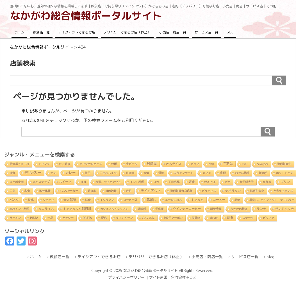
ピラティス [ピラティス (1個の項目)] (209, 190)
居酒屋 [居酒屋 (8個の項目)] (152, 163)
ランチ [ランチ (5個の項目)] (261, 208)
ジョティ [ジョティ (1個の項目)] (48, 199)
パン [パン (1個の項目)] (244, 163)
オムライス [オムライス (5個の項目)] (173, 163)
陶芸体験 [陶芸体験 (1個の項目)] (45, 190)
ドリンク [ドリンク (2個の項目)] (44, 163)
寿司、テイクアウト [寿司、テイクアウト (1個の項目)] (108, 181)
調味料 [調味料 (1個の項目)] (142, 208)
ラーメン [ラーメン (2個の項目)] (15, 217)
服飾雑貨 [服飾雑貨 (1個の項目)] (111, 190)
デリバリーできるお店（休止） (127, 32)
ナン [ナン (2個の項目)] (53, 172)
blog (230, 32)
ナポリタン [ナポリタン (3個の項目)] (233, 190)
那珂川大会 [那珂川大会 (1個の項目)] (257, 190)
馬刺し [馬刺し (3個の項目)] (151, 199)
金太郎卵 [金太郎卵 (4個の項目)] (69, 199)
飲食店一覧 (41, 32)
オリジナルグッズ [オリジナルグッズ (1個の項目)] (90, 163)
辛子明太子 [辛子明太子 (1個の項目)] (247, 181)
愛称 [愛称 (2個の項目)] (104, 217)
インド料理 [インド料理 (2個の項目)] (137, 181)
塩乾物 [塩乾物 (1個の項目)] (196, 217)
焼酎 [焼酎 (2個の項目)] (114, 163)
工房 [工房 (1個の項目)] (12, 190)
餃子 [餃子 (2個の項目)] (87, 172)
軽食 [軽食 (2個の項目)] (88, 199)
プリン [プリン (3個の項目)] (285, 181)
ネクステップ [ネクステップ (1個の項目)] (41, 181)
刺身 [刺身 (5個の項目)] (230, 217)
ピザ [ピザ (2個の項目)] (227, 181)
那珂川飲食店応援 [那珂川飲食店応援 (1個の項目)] (181, 190)
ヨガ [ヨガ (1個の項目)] (156, 181)
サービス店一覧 (206, 32)
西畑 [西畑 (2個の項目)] (211, 163)
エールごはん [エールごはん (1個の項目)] (173, 199)
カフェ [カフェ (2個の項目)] (206, 172)
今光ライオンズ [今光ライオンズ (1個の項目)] (283, 190)
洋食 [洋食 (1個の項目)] (12, 172)
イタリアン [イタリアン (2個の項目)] (107, 199)
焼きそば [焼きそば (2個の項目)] (209, 181)
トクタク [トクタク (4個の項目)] (197, 199)
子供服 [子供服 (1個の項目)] (159, 208)
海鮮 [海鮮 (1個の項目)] (146, 172)
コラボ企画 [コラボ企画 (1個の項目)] (17, 181)
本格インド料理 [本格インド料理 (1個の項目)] (19, 208)
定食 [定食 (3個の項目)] (192, 181)
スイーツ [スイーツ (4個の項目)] (65, 181)
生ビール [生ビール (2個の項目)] (131, 163)
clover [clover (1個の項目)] (214, 217)
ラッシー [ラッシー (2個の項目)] (68, 217)
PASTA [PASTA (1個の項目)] (87, 217)
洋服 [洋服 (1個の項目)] (83, 181)
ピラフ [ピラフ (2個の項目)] (195, 163)
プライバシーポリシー (126, 277)
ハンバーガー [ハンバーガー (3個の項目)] (69, 190)
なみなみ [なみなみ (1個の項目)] (262, 163)
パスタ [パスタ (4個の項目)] (14, 199)
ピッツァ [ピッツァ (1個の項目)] (268, 217)
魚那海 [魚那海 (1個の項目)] (267, 181)
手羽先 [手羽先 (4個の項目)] (228, 163)
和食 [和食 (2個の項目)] (27, 190)
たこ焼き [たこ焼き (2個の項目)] (64, 163)
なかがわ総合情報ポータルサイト (86, 15)
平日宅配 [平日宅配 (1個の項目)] (173, 181)
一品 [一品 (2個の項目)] (50, 217)
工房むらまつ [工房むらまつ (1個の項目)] (108, 172)
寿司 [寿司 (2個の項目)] (128, 190)
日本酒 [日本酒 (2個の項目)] (130, 172)
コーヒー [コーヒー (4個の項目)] (219, 199)
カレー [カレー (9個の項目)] (70, 173)
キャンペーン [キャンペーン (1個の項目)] (124, 217)
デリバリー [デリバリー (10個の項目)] (32, 173)
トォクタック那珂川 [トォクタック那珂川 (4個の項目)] (77, 208)
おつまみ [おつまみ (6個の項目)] (148, 217)
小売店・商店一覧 (172, 32)
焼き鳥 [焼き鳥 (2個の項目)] (92, 190)
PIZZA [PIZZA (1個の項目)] (34, 217)
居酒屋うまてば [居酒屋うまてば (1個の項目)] (19, 163)
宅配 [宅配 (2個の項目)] (223, 172)
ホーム (19, 32)
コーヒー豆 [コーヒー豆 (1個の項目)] (130, 199)
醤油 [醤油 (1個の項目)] (161, 172)
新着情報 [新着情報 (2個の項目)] (215, 208)
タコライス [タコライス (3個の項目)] (46, 208)
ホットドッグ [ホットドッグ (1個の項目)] (284, 172)
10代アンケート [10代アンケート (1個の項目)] (183, 172)
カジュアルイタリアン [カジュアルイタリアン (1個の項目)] (114, 208)
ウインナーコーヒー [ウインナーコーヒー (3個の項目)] (187, 208)
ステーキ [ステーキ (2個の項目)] (248, 217)
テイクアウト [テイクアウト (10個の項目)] (151, 191)
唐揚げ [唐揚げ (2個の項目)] (262, 172)
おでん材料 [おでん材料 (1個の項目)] (242, 172)
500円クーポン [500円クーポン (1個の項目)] (173, 217)
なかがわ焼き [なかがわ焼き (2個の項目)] (239, 208)
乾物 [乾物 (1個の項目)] (237, 199)
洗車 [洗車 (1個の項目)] (31, 199)
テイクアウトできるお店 (76, 32)
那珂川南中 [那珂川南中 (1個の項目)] (284, 163)
